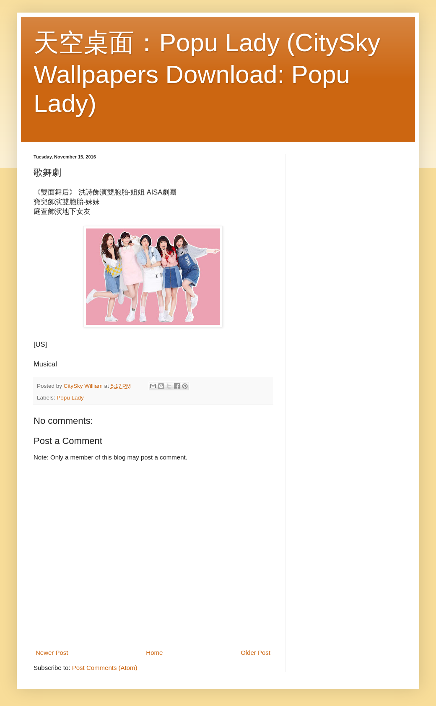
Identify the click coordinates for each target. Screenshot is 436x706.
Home (154, 652)
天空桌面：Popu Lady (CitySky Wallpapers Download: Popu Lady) (207, 73)
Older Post (255, 652)
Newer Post (52, 652)
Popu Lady (70, 398)
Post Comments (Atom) (105, 667)
